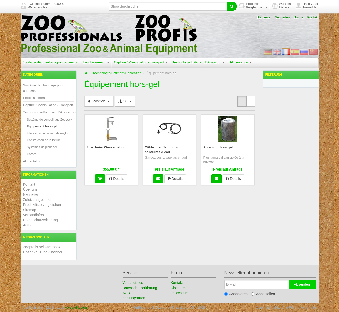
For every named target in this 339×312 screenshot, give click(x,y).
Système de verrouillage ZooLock (49, 119)
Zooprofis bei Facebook (41, 247)
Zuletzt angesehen (37, 200)
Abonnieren (236, 294)
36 (125, 101)
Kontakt (312, 17)
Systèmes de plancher (42, 147)
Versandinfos (33, 215)
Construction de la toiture (44, 140)
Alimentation (240, 62)
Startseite (263, 17)
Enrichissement (96, 62)
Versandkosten (76, 307)
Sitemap (29, 210)
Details (116, 178)
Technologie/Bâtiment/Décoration (199, 62)
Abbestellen (263, 294)
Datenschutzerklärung (40, 220)
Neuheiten (282, 17)
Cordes (32, 154)
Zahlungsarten (134, 298)
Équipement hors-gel (42, 126)
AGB (27, 225)
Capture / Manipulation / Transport (141, 62)
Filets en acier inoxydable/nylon (48, 133)
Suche (298, 17)
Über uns (30, 189)
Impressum (179, 293)
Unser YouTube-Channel (42, 252)
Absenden (302, 284)
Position (99, 101)
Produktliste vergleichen (42, 205)
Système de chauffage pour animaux (50, 62)
